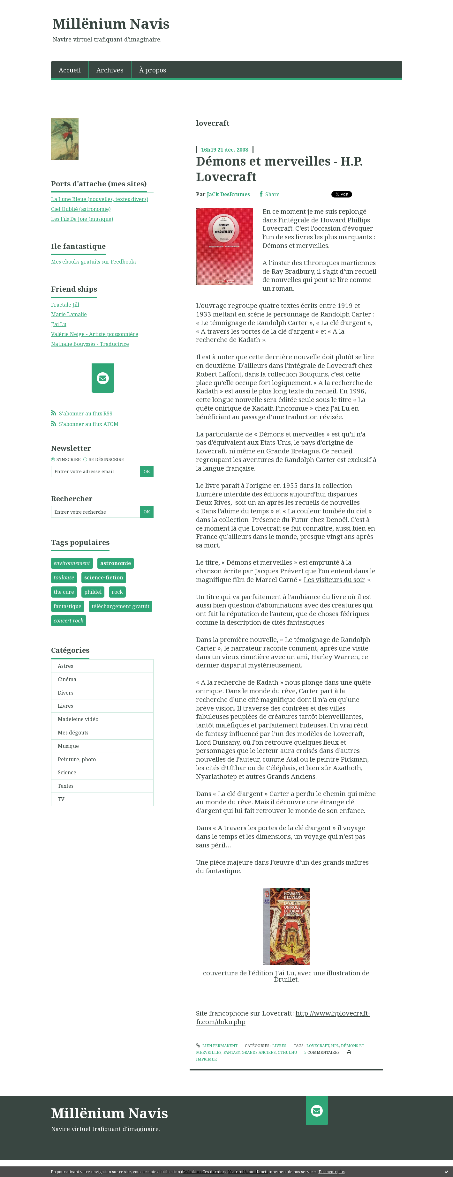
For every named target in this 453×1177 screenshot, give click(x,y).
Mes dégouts (73, 732)
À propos (152, 70)
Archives (110, 70)
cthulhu (287, 1052)
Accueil (70, 70)
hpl (335, 1045)
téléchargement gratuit (120, 606)
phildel (93, 591)
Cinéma (67, 679)
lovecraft (317, 1045)
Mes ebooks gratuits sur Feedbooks (94, 261)
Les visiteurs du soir (334, 579)
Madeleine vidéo (78, 719)
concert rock (68, 620)
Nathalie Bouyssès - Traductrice (90, 343)
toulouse (64, 577)
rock (117, 591)
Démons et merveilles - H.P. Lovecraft (279, 169)
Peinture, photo (77, 759)
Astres (65, 665)
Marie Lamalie (69, 314)
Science (67, 772)
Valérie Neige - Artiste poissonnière (94, 334)
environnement (72, 563)
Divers (65, 692)
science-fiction (103, 577)
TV (61, 799)
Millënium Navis (111, 23)
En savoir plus (332, 1171)
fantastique (67, 606)
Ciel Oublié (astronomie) (80, 208)
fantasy (231, 1052)
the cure (64, 591)
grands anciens (259, 1052)
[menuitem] (70, 69)
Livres (65, 705)
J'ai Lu (58, 324)
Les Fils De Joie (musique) (82, 218)
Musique (68, 745)
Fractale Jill (65, 304)
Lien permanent (217, 1045)
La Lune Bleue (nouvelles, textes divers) (99, 199)
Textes (65, 785)
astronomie (115, 563)
